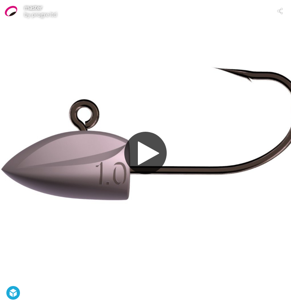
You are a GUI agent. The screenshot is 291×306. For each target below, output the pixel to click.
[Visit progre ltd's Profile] (11, 11)
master (33, 7)
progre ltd (44, 14)
